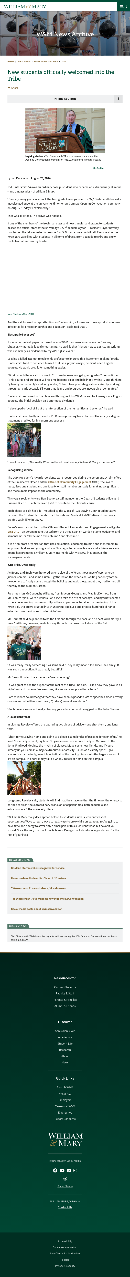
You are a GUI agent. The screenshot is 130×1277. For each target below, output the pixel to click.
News (65, 1062)
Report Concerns (65, 1119)
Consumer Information (65, 1247)
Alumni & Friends (65, 1006)
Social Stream (65, 1186)
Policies (65, 1259)
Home (10, 61)
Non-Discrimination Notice (65, 1253)
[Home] (25, 6)
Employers (65, 1100)
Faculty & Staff (65, 993)
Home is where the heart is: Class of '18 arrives (38, 878)
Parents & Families (65, 1000)
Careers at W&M (65, 1106)
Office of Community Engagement (69, 482)
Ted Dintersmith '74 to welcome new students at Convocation (47, 898)
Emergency (65, 1112)
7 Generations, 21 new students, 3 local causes (38, 888)
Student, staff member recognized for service (37, 868)
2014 (63, 61)
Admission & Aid (65, 1031)
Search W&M (65, 1087)
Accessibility (65, 1241)
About (65, 1056)
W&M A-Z (65, 1094)
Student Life (65, 1043)
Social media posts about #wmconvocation (36, 909)
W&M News (24, 61)
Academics (65, 1037)
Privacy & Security (65, 1266)
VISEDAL (13, 531)
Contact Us (65, 1207)
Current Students (65, 987)
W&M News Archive (65, 34)
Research (65, 1050)
